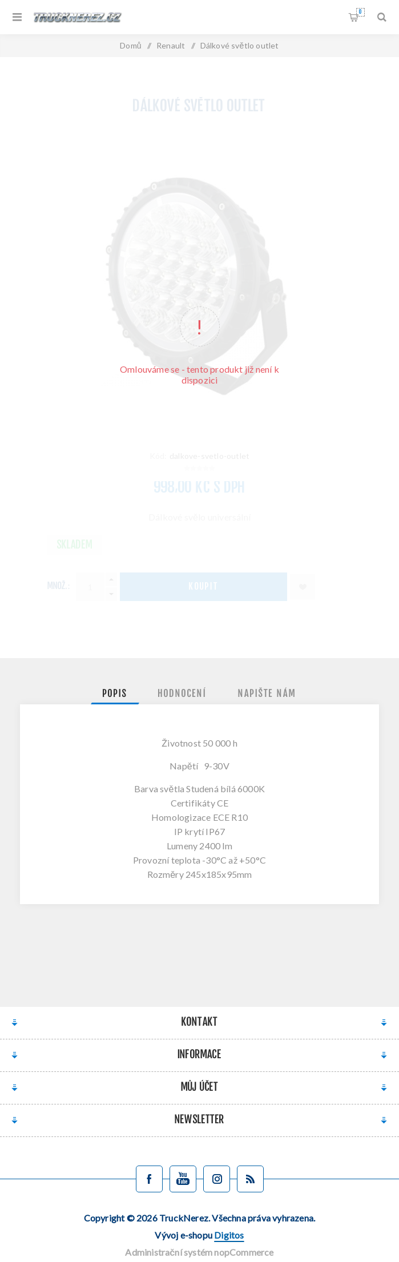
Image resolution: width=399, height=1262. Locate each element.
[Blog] (250, 1179)
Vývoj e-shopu (199, 1234)
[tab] (115, 694)
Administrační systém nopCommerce (199, 1252)
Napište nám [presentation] (267, 694)
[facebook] (149, 1179)
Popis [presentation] (115, 694)
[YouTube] (183, 1179)
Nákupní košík (360, 12)
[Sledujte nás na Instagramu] (216, 1179)
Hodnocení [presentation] (182, 694)
